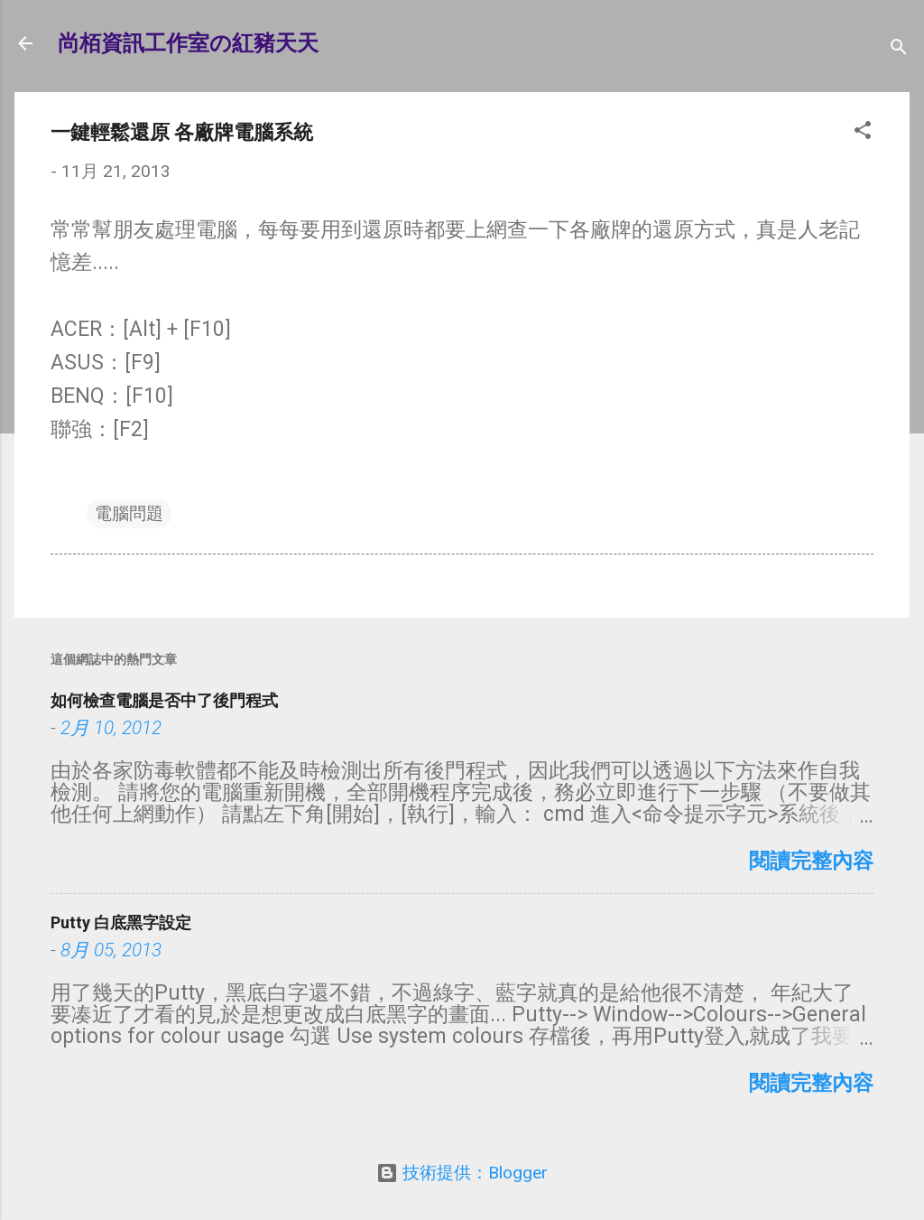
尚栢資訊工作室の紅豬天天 (188, 43)
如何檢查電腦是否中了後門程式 (164, 700)
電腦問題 (129, 513)
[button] (862, 132)
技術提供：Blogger (462, 1172)
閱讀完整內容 (811, 861)
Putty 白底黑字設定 (121, 922)
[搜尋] (899, 49)
